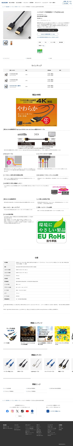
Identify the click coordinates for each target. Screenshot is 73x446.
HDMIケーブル (17, 6)
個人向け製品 (11, 2)
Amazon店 (49, 435)
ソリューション (5, 432)
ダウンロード (37, 2)
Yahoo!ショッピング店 (51, 432)
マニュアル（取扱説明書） (29, 428)
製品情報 (7, 6)
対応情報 (31, 2)
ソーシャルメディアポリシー (29, 443)
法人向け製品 (18, 2)
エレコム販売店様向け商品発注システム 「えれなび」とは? (47, 37)
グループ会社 (61, 428)
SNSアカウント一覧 (5, 443)
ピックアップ (16, 428)
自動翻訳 (40, 443)
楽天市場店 (49, 431)
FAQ (45, 42)
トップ (3, 6)
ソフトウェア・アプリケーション (30, 429)
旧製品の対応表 (16, 438)
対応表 (40, 42)
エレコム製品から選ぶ (17, 435)
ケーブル (12, 6)
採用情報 (60, 429)
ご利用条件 (15, 443)
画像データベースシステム (29, 432)
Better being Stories (17, 429)
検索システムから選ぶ (17, 436)
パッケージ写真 (52, 42)
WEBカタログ (27, 431)
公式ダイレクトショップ (51, 429)
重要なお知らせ (39, 432)
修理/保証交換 (39, 431)
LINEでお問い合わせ (40, 435)
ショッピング (44, 2)
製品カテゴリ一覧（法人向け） (8, 428)
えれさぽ (38, 428)
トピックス (25, 2)
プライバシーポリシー (21, 443)
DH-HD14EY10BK (14, 73)
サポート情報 (52, 2)
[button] (16, 425)
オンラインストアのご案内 (52, 428)
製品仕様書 (61, 42)
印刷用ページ (41, 45)
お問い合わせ (39, 429)
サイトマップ (11, 443)
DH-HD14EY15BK (14, 79)
